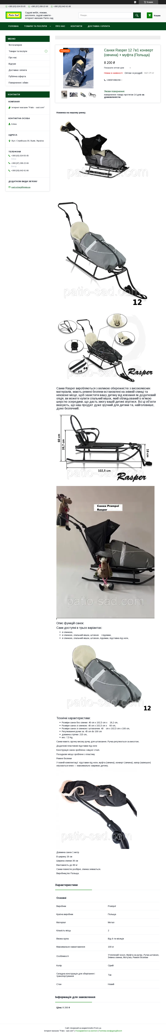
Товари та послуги (35, 26)
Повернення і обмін (18, 82)
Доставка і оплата (99, 26)
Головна (13, 26)
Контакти (76, 26)
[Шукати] (137, 15)
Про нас (60, 26)
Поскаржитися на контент (86, 1031)
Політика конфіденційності (110, 1031)
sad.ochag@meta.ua (20, 187)
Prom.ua (97, 1028)
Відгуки (12, 64)
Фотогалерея (15, 45)
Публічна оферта (17, 76)
